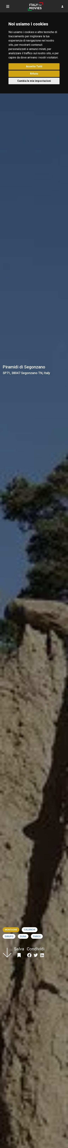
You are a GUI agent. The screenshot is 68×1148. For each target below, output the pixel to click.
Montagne (11, 929)
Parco (37, 936)
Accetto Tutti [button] (34, 66)
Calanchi (29, 929)
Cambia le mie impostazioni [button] (34, 80)
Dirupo (9, 936)
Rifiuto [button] (34, 73)
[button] (62, 7)
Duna (23, 936)
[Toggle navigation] (8, 6)
